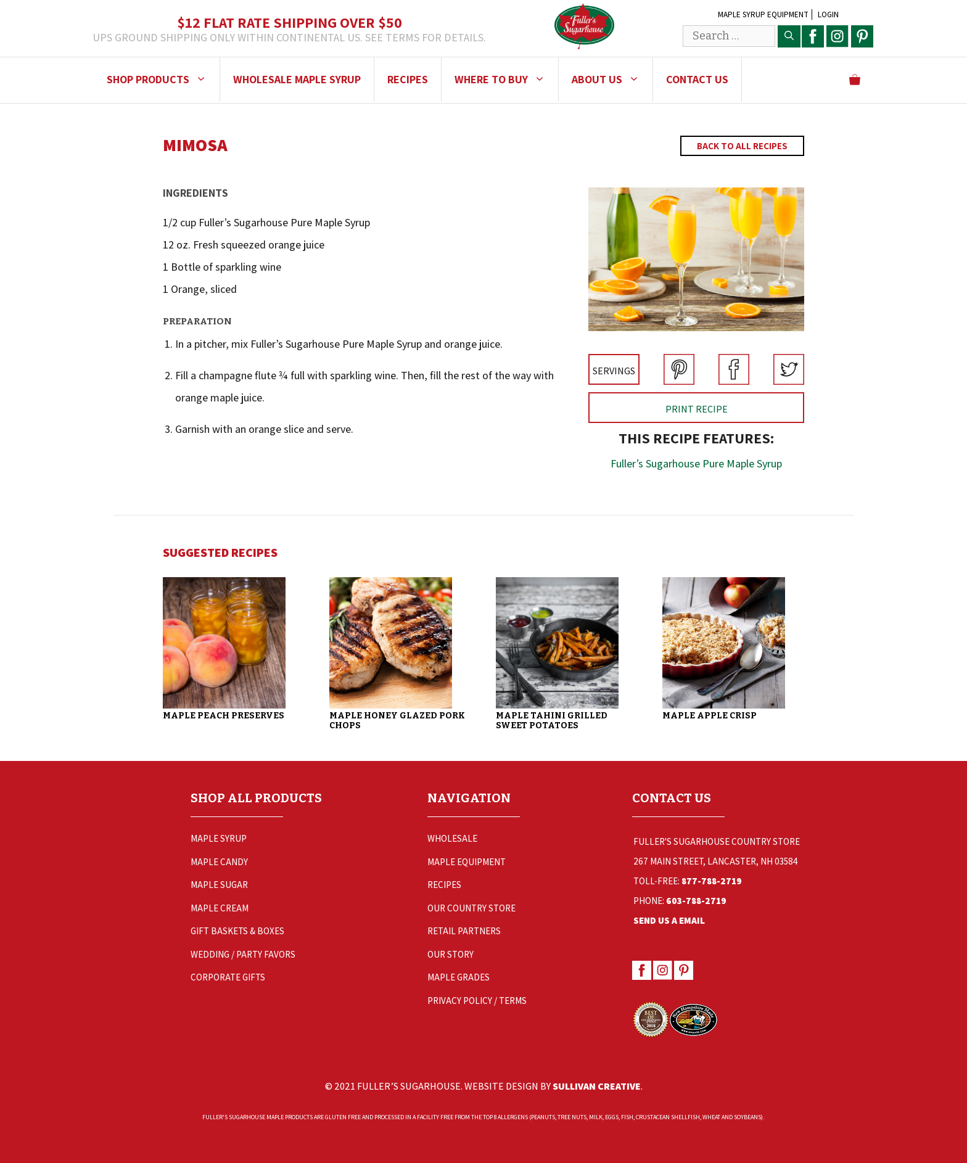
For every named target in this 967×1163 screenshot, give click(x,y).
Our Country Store (471, 908)
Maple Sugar (219, 884)
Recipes (407, 79)
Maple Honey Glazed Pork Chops (397, 720)
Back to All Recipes (742, 146)
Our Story (450, 954)
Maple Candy (219, 862)
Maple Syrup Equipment (763, 14)
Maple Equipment (466, 862)
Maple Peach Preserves (223, 715)
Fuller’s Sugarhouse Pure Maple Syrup (696, 463)
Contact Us (697, 79)
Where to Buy (506, 79)
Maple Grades (458, 977)
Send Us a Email (669, 920)
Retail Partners (464, 931)
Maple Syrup (219, 838)
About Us (612, 79)
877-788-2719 (711, 881)
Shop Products (163, 79)
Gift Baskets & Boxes (237, 931)
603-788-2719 (696, 900)
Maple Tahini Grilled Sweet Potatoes (551, 720)
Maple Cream (220, 908)
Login (828, 14)
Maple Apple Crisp (709, 715)
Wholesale (452, 838)
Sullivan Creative (597, 1085)
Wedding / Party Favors (243, 954)
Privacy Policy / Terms (477, 1000)
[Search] (789, 36)
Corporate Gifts (228, 977)
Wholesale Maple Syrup (297, 79)
